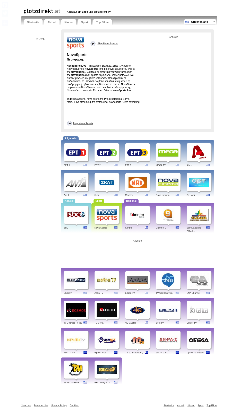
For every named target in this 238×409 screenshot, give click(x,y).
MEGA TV (161, 165)
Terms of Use (41, 405)
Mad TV (129, 195)
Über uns (26, 405)
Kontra (128, 227)
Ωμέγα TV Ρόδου (195, 352)
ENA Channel (193, 293)
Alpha (189, 165)
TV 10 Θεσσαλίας (134, 352)
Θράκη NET (100, 352)
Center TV (192, 323)
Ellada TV (130, 293)
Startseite (33, 22)
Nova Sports (101, 227)
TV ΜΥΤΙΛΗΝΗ (71, 382)
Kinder (68, 22)
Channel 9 (161, 227)
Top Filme (102, 22)
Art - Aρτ (191, 195)
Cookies (74, 405)
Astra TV (99, 293)
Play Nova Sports (83, 123)
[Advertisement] (72, 3)
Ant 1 (66, 195)
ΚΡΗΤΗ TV (69, 352)
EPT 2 (98, 165)
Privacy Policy (59, 405)
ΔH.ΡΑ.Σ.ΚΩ (162, 352)
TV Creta (99, 323)
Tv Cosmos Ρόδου (73, 323)
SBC (66, 227)
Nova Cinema (163, 195)
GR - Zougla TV (102, 382)
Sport (84, 22)
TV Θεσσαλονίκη (164, 293)
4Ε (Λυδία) (130, 323)
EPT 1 (67, 165)
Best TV (160, 323)
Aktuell (51, 22)
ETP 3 (128, 165)
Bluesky (68, 293)
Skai (97, 195)
